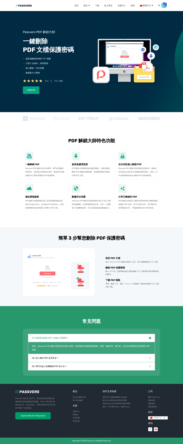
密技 (133, 5)
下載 (97, 5)
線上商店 (108, 5)
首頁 (76, 5)
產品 (86, 5)
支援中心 (122, 5)
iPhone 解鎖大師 (79, 397)
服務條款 (151, 403)
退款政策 (76, 421)
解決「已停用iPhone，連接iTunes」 (117, 407)
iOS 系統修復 (78, 400)
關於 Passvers (154, 397)
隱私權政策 (152, 407)
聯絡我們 (151, 400)
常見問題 (76, 418)
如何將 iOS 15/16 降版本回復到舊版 (117, 403)
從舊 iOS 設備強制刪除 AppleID (115, 397)
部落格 (75, 414)
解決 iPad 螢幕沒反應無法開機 (115, 400)
